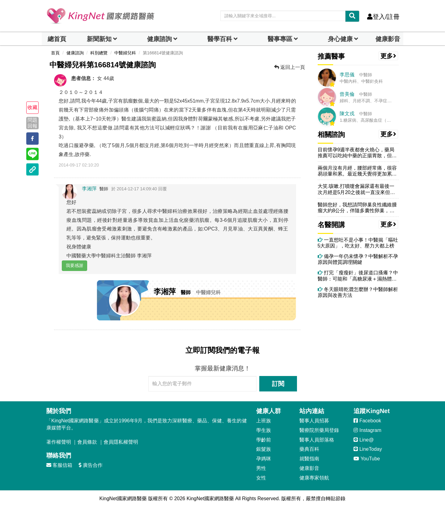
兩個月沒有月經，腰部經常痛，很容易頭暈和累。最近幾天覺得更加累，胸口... (357, 171)
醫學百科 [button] (219, 39)
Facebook (367, 420)
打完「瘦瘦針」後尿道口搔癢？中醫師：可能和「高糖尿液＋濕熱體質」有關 (358, 275)
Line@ (364, 439)
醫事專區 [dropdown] (280, 39)
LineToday (368, 449)
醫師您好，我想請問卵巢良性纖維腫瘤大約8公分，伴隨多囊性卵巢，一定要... (357, 207)
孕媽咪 (263, 458)
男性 (261, 468)
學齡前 (263, 439)
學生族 (263, 430)
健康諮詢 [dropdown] (159, 39)
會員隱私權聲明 (121, 442)
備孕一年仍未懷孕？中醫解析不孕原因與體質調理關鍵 (358, 259)
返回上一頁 (289, 67)
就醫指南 (309, 458)
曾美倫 (347, 94)
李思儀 (347, 74)
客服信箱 (59, 465)
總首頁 (57, 39)
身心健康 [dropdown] (340, 39)
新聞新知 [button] (99, 39)
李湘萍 (89, 188)
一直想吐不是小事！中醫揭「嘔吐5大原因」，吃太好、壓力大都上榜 (358, 242)
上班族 (263, 420)
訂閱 (278, 383)
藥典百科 (309, 449)
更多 (388, 56)
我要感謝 (74, 265)
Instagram (367, 430)
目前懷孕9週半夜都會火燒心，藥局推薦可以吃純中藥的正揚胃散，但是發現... (357, 152)
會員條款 (87, 442)
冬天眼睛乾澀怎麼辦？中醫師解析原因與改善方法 (358, 292)
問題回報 (32, 123)
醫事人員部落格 (316, 439)
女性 (261, 477)
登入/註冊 (383, 16)
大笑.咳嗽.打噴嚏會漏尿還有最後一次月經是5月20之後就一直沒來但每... (356, 189)
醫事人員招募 (314, 420)
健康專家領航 (314, 477)
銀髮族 (263, 449)
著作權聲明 (58, 442)
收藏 (32, 107)
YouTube (367, 458)
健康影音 (387, 39)
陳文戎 (347, 113)
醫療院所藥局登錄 (319, 430)
